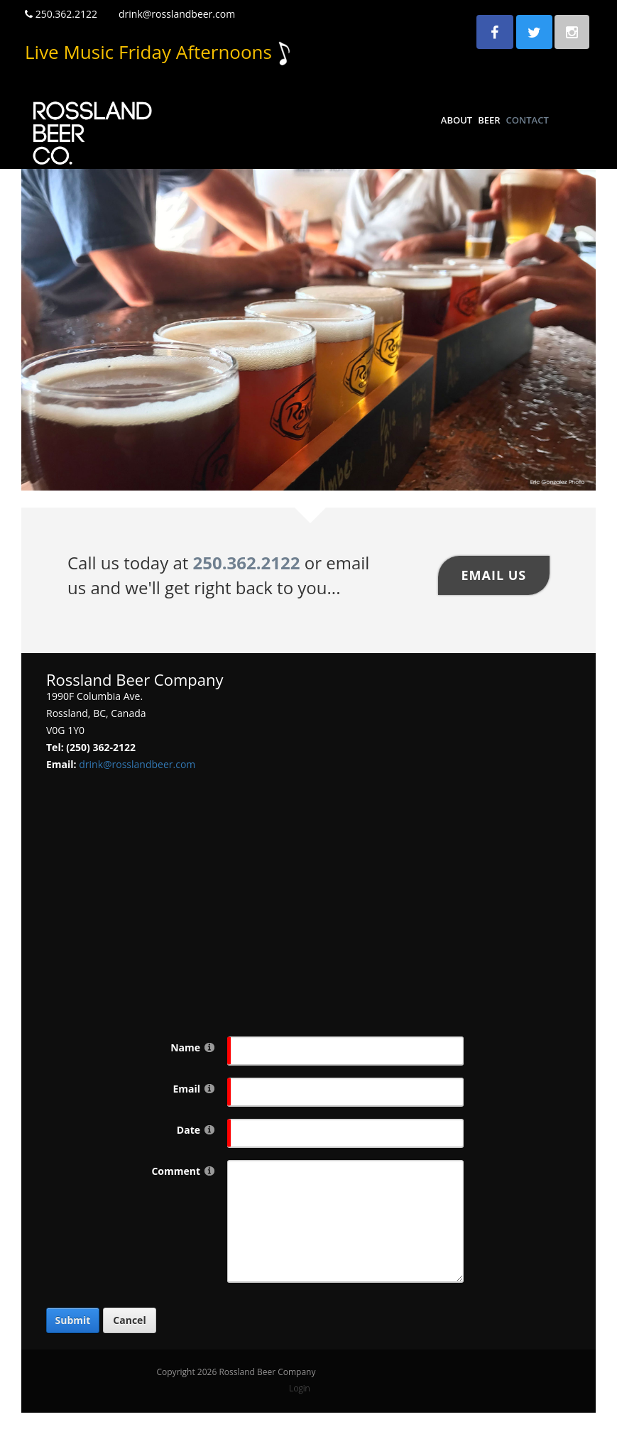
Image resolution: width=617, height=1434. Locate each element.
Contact (527, 120)
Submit (73, 1320)
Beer (489, 120)
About (456, 120)
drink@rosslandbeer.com (177, 14)
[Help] (209, 1046)
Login (299, 1388)
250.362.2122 (61, 14)
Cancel (129, 1320)
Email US (493, 575)
